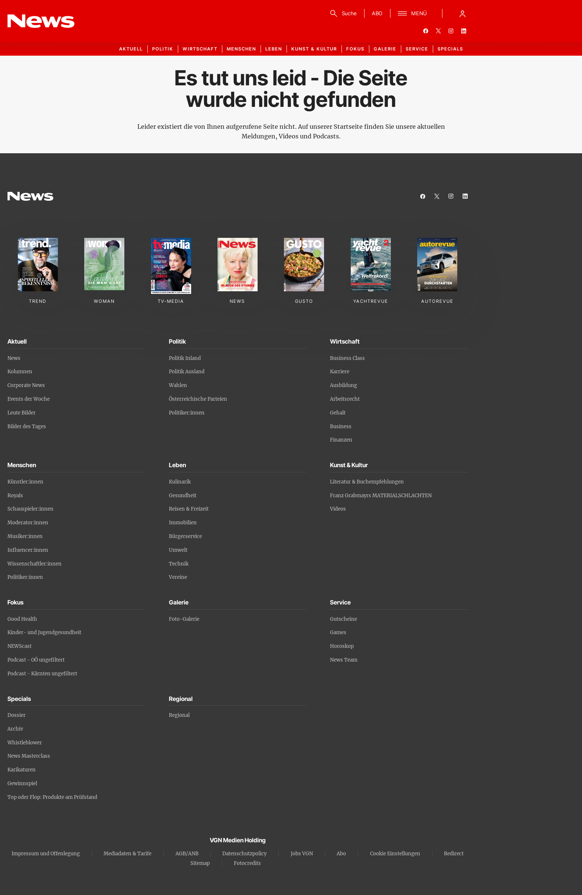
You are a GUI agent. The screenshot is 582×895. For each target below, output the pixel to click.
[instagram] (451, 30)
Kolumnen (19, 371)
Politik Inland (185, 358)
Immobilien (183, 522)
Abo (341, 853)
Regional (179, 715)
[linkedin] (463, 30)
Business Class (347, 358)
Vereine (178, 577)
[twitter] (438, 30)
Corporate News (26, 385)
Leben (273, 49)
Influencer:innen (27, 550)
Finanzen (341, 440)
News (13, 358)
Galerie (385, 49)
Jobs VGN (302, 853)
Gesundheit (182, 495)
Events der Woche (28, 399)
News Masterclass (28, 756)
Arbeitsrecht (345, 399)
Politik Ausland (187, 371)
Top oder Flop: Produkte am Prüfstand (52, 797)
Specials (450, 49)
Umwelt (178, 550)
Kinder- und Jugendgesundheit (44, 632)
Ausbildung (343, 385)
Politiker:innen (187, 413)
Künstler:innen (25, 482)
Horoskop (342, 646)
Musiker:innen (25, 536)
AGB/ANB (187, 853)
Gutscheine (343, 619)
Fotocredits (247, 863)
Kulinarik (180, 482)
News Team (343, 660)
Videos (338, 509)
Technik (179, 564)
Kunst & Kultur (314, 49)
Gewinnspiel (22, 783)
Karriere (339, 371)
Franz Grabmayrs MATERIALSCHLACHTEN (381, 495)
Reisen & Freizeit (189, 509)
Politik (162, 49)
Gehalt (338, 413)
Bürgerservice (185, 536)
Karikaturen (21, 770)
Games (338, 632)
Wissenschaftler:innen (34, 564)
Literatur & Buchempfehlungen (367, 482)
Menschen (241, 49)
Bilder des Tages (26, 426)
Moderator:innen (27, 522)
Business (341, 426)
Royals (15, 495)
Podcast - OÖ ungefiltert (36, 660)
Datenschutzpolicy (244, 853)
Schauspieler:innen (30, 509)
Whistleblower (24, 743)
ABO (377, 13)
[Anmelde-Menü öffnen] (462, 13)
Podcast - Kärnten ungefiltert (42, 674)
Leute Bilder (21, 413)
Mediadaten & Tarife (127, 853)
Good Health (22, 619)
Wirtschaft (200, 49)
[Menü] (412, 13)
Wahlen (178, 385)
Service (417, 49)
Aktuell (131, 49)
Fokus (355, 49)
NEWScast (19, 646)
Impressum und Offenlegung (46, 853)
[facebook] (425, 30)
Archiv (15, 729)
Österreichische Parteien (198, 399)
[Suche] (342, 13)
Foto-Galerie (184, 619)
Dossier (16, 715)
